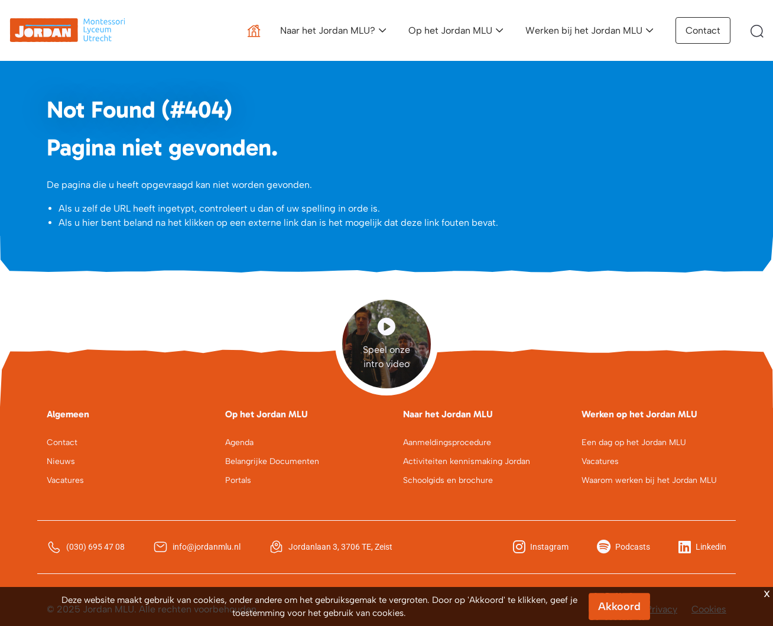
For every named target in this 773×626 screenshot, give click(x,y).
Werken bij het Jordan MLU (583, 30)
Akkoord (619, 606)
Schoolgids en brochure (448, 480)
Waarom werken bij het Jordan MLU (649, 480)
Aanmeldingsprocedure (447, 442)
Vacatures (65, 480)
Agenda (239, 442)
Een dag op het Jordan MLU (634, 442)
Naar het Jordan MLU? (327, 30)
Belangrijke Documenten (272, 461)
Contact (703, 30)
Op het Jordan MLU (450, 30)
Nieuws (61, 461)
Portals (238, 480)
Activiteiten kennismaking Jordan (466, 461)
